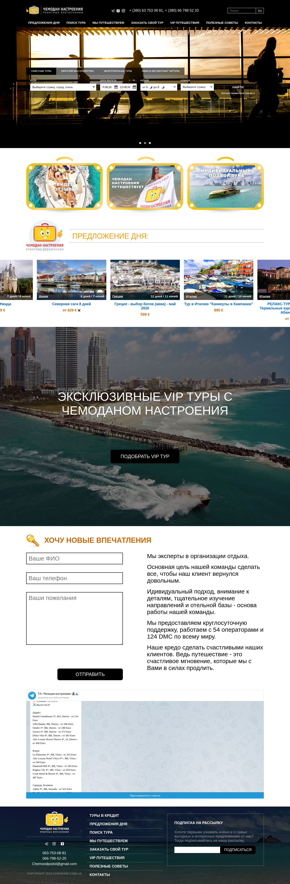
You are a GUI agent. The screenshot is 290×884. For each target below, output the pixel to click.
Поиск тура (76, 22)
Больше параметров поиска (237, 93)
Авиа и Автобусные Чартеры (160, 71)
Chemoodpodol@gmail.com (54, 864)
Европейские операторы (77, 71)
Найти (238, 87)
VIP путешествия (184, 22)
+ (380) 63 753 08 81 (146, 10)
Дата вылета (118, 80)
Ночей (144, 80)
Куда (33, 80)
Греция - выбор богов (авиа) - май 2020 (145, 306)
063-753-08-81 (54, 853)
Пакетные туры (41, 71)
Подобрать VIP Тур (145, 456)
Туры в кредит (104, 816)
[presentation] (56, 657)
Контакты (253, 22)
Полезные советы (222, 22)
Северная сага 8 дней (71, 304)
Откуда (185, 80)
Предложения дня (44, 22)
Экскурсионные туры (118, 71)
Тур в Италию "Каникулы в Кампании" (218, 304)
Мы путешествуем (108, 22)
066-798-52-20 (54, 858)
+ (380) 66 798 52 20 (182, 10)
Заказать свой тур (147, 22)
